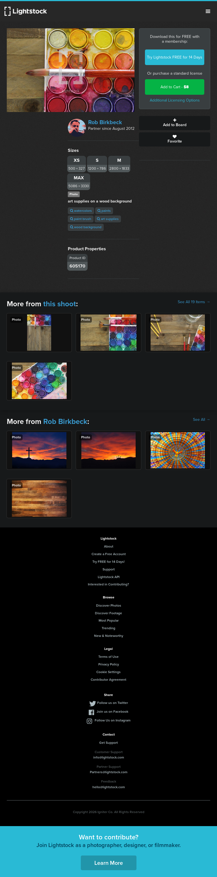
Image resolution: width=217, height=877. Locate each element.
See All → (201, 420)
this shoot (59, 303)
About (108, 546)
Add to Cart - (174, 87)
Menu (207, 11)
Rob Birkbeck (105, 122)
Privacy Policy (108, 664)
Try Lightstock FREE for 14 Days (174, 57)
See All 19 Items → (194, 302)
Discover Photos (108, 605)
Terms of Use (108, 656)
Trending (108, 628)
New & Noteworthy (108, 635)
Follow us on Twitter (112, 702)
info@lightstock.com (108, 757)
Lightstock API (109, 576)
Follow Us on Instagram (113, 720)
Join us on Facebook (112, 711)
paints (104, 210)
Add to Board (174, 123)
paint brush (80, 218)
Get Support (108, 742)
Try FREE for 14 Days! (108, 561)
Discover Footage (108, 613)
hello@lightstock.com (108, 787)
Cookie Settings (108, 672)
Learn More (108, 863)
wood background (85, 227)
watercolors (81, 210)
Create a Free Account (109, 554)
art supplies (108, 218)
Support (109, 569)
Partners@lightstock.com (108, 772)
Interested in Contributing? (108, 584)
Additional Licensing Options (175, 100)
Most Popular (109, 620)
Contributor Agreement (108, 679)
